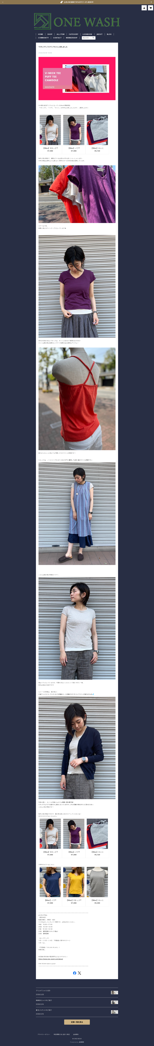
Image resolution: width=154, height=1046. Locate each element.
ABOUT (100, 34)
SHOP (49, 34)
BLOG (109, 34)
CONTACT (57, 38)
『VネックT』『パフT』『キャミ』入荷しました (52, 47)
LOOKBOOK (87, 34)
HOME (40, 34)
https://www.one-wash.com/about (50, 959)
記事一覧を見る (77, 1022)
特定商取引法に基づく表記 (62, 1034)
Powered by (77, 1042)
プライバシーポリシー (44, 1034)
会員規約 (76, 1034)
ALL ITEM (60, 34)
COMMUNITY (43, 38)
